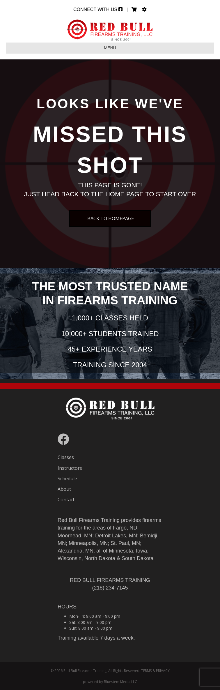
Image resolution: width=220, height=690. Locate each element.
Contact (66, 499)
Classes (66, 457)
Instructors (70, 468)
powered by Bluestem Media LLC (110, 681)
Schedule (67, 478)
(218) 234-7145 (110, 588)
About (64, 489)
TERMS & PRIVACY (155, 670)
